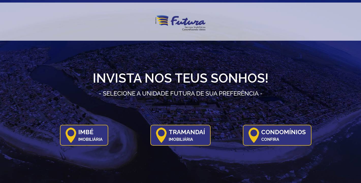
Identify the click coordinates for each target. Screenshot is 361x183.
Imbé (90, 135)
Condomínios (283, 135)
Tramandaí (187, 135)
